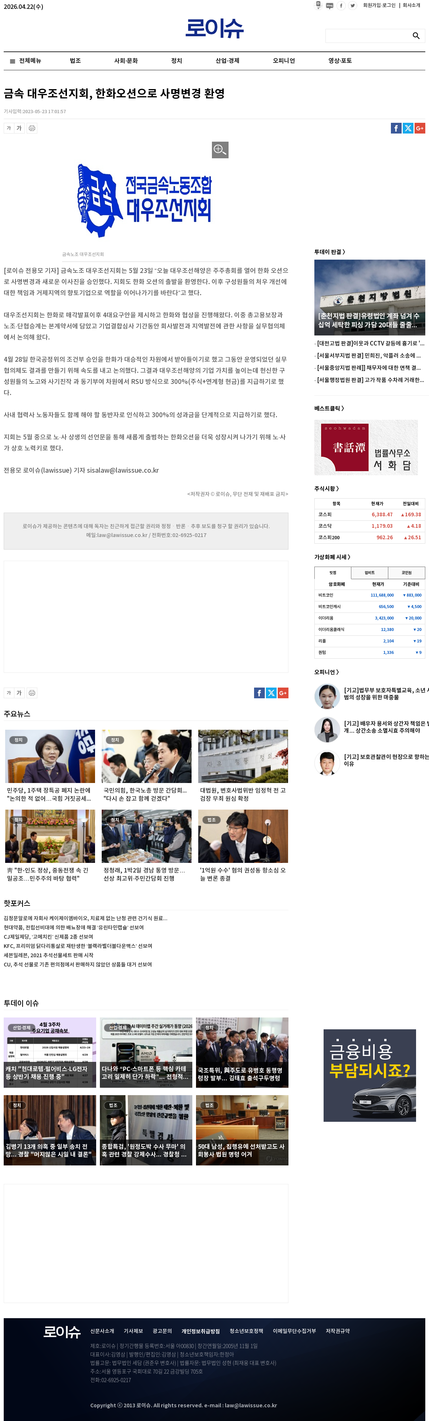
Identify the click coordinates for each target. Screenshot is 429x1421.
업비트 (370, 573)
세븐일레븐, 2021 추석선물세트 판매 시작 (49, 955)
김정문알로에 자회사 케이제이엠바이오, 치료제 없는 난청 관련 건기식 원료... (86, 918)
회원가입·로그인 (380, 6)
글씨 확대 (19, 128)
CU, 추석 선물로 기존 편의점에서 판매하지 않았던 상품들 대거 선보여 (78, 965)
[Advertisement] (77, 616)
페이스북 (396, 128)
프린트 (32, 128)
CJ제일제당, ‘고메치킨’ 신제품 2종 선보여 (48, 937)
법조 (75, 61)
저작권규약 (338, 1331)
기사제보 (133, 1331)
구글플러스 (420, 128)
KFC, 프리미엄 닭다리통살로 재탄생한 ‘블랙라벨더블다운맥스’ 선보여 (78, 946)
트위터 (408, 128)
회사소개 (409, 6)
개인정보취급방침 (201, 1332)
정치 (176, 61)
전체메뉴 (30, 61)
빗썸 (333, 573)
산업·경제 (227, 61)
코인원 (407, 573)
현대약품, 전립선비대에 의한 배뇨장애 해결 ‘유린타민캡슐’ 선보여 (74, 928)
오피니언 (284, 61)
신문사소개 (102, 1331)
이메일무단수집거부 (294, 1331)
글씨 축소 (9, 128)
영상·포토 (340, 61)
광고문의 (162, 1331)
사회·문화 (126, 61)
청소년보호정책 (246, 1331)
